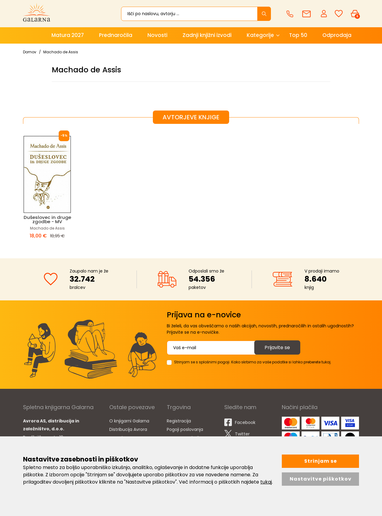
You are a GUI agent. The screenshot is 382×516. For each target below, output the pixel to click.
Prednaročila (115, 35)
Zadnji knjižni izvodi (207, 35)
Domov (29, 52)
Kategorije (260, 35)
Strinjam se (320, 461)
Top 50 (298, 35)
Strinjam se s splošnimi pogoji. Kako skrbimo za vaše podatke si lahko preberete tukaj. (252, 362)
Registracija (179, 421)
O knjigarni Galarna (129, 421)
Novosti (157, 35)
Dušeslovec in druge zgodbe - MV (47, 219)
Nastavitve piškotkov (320, 478)
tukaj (266, 481)
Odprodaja (336, 35)
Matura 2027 (67, 35)
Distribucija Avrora (128, 429)
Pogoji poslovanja (185, 429)
